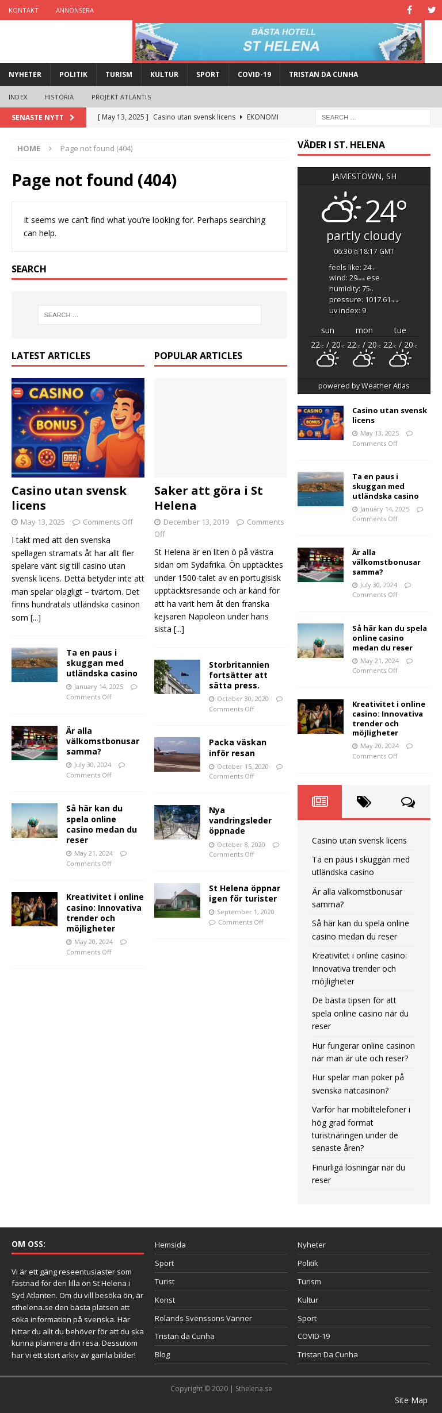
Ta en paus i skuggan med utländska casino (102, 663)
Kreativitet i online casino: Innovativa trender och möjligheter (105, 912)
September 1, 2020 (246, 911)
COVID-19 (254, 74)
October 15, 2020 (243, 766)
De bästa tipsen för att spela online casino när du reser (360, 1013)
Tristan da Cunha (185, 1336)
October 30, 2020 (243, 698)
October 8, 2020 (241, 844)
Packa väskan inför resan (237, 747)
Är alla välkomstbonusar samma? (102, 741)
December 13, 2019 (196, 522)
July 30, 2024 (92, 764)
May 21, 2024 (93, 853)
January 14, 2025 (98, 686)
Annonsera (75, 10)
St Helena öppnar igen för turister (244, 893)
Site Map (411, 1400)
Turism (118, 74)
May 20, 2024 (93, 941)
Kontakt (24, 10)
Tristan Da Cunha (323, 74)
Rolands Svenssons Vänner (203, 1318)
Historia (59, 97)
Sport (208, 74)
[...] (36, 617)
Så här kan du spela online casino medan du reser (101, 824)
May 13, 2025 (43, 522)
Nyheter (25, 74)
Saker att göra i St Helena (208, 498)
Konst (165, 1300)
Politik (73, 74)
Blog (162, 1354)
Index (18, 97)
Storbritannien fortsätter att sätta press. (239, 675)
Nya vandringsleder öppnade (240, 820)
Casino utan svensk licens (69, 498)
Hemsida (170, 1244)
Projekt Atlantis (121, 97)
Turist (164, 1281)
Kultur (164, 74)
